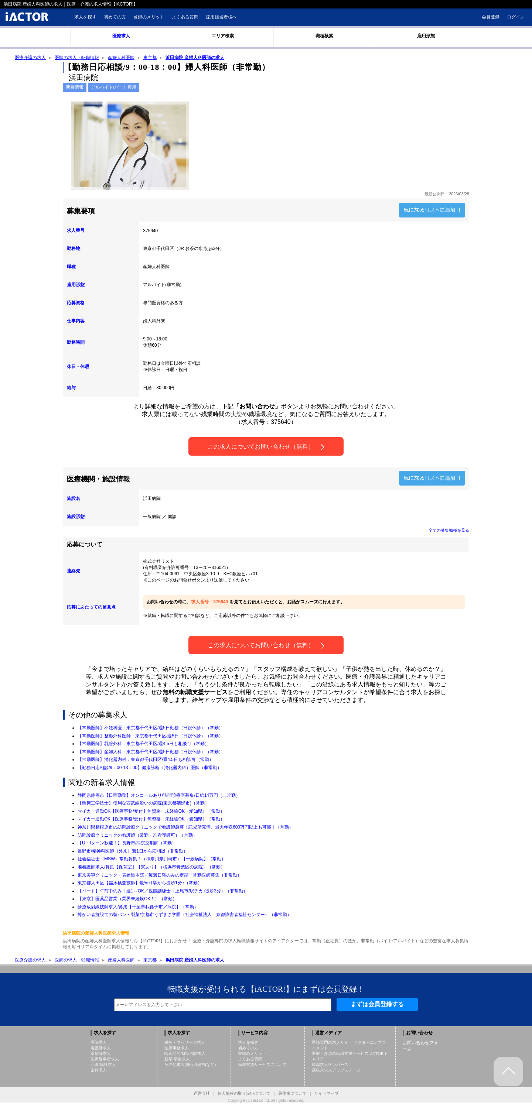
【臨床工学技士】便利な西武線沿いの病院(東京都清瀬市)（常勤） (143, 803)
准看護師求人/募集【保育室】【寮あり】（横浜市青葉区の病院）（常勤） (151, 867)
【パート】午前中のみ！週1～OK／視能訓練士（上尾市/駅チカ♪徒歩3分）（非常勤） (163, 891)
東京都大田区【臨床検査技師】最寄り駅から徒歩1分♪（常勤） (140, 883)
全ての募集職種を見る (449, 531)
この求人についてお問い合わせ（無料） (266, 448)
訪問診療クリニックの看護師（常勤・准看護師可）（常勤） (137, 836)
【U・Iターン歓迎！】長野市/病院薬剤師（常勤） (127, 843)
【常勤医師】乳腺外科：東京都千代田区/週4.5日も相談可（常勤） (143, 744)
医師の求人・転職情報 (77, 58)
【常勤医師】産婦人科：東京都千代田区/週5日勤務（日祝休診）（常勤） (150, 752)
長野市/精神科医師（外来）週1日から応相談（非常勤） (133, 851)
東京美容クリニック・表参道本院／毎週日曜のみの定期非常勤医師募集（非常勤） (160, 875)
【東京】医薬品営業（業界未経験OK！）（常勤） (127, 899)
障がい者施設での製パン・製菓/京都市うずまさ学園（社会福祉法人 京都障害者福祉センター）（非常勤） (184, 915)
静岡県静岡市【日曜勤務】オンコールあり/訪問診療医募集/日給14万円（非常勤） (159, 796)
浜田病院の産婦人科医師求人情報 (96, 933)
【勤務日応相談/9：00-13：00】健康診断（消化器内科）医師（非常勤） (150, 768)
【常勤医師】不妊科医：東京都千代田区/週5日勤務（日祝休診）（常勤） (150, 728)
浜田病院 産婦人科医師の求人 (195, 58)
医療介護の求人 (30, 58)
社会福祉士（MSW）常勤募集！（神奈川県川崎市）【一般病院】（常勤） (152, 859)
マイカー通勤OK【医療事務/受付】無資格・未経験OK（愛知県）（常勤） (151, 812)
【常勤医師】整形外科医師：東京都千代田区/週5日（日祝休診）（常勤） (150, 736)
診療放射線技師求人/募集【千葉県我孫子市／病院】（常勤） (138, 907)
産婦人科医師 (121, 58)
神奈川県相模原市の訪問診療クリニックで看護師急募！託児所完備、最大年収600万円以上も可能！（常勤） (185, 827)
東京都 (150, 58)
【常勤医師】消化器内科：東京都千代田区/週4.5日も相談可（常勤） (146, 760)
